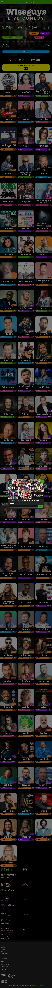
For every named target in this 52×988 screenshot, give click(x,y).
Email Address (12, 503)
